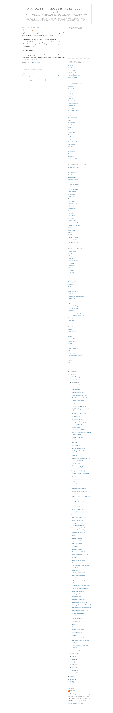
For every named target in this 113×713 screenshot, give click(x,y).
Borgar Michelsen (73, 179)
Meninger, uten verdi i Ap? (78, 488)
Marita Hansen (72, 132)
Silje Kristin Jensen (73, 149)
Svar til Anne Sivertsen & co (79, 395)
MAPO (70, 286)
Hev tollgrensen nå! (76, 632)
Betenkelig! (74, 499)
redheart (70, 146)
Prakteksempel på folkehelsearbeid (81, 607)
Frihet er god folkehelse (78, 509)
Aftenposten (71, 256)
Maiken (70, 127)
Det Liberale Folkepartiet (75, 355)
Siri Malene (71, 151)
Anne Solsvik (71, 182)
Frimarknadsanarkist (73, 237)
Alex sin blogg (72, 86)
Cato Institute (71, 331)
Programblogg (72, 220)
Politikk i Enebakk (73, 170)
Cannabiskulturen (76, 389)
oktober (74, 382)
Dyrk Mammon (72, 235)
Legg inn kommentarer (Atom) (37, 80)
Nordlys (70, 253)
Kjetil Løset (71, 201)
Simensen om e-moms (77, 563)
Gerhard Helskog (72, 203)
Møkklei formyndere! (77, 520)
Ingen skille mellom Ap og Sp (79, 554)
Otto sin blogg (72, 72)
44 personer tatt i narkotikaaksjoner (81, 541)
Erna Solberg (71, 175)
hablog (70, 232)
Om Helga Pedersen (76, 594)
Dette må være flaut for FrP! (79, 406)
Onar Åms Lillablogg (74, 184)
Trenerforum (74, 515)
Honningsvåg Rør (73, 308)
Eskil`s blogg (71, 70)
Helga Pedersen (72, 77)
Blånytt (70, 96)
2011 (71, 372)
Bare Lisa (70, 93)
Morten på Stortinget (73, 75)
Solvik (72, 690)
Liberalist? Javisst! (73, 242)
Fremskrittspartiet (73, 348)
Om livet (73, 635)
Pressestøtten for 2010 (77, 638)
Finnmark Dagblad (73, 260)
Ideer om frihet (72, 339)
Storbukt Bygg (72, 310)
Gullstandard (71, 215)
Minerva (70, 351)
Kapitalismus (71, 187)
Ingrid (69, 113)
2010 (71, 374)
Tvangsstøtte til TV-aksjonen (79, 471)
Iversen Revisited (73, 189)
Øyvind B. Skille (72, 158)
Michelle (70, 137)
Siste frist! (74, 442)
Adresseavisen (72, 251)
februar (74, 670)
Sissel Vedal (71, 230)
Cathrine (70, 98)
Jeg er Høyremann (76, 616)
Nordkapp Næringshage (74, 313)
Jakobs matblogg (72, 117)
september (75, 651)
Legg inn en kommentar (28, 73)
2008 (71, 679)
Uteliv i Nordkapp (73, 306)
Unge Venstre (71, 353)
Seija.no (70, 65)
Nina (69, 139)
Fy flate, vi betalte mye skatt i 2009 (81, 496)
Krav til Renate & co (77, 463)
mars (73, 667)
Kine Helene (71, 122)
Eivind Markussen (73, 103)
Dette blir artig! (75, 445)
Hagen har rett (75, 440)
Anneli (70, 91)
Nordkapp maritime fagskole (76, 315)
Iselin (69, 115)
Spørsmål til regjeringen (78, 599)
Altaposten (71, 263)
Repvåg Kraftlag (72, 298)
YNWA (73, 403)
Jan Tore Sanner (72, 172)
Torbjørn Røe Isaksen (74, 167)
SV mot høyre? (75, 416)
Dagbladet (71, 273)
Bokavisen (71, 258)
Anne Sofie (71, 89)
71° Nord (70, 289)
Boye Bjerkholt (72, 208)
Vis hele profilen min (75, 703)
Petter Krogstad (72, 142)
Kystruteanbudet (76, 506)
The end (73, 476)
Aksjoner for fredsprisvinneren (79, 588)
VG (69, 268)
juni (73, 659)
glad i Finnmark (38, 59)
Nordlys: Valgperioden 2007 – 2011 (56, 10)
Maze (69, 134)
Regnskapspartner (73, 291)
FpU (69, 346)
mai (73, 662)
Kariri (69, 120)
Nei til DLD (74, 546)
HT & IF (70, 303)
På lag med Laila (76, 596)
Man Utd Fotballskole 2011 (79, 414)
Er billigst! (74, 557)
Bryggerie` (71, 293)
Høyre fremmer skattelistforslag (80, 473)
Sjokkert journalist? (76, 538)
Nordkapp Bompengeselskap (76, 296)
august (74, 653)
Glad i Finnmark (76, 621)
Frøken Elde (71, 105)
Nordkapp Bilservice (73, 282)
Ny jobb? (74, 578)
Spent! (73, 535)
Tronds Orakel (72, 177)
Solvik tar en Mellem (77, 419)
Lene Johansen (72, 194)
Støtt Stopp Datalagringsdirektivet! (81, 605)
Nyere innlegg (26, 76)
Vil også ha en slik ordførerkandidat (81, 512)
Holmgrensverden (73, 110)
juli (73, 656)
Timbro (70, 336)
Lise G (70, 125)
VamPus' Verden (72, 240)
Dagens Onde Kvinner (74, 225)
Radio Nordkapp (72, 320)
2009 (71, 676)
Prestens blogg (72, 144)
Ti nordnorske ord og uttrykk (79, 602)
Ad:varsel (70, 227)
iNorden (70, 213)
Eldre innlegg (61, 76)
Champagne (74, 455)
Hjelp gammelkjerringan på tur (79, 422)
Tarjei (69, 154)
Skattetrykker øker (76, 549)
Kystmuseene (71, 284)
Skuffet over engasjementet (78, 517)
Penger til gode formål (77, 591)
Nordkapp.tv (71, 318)
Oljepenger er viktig (77, 618)
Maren (70, 130)
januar (74, 673)
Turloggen (71, 156)
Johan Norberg (72, 206)
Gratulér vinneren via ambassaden (80, 585)
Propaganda (71, 265)
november (75, 379)
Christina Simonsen (73, 101)
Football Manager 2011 (77, 392)
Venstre (70, 343)
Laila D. (70, 68)
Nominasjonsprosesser (77, 400)
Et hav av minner (72, 211)
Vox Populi (71, 218)
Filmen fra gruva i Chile (78, 560)
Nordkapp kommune (73, 301)
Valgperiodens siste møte (78, 532)
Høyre (70, 360)
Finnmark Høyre (72, 358)
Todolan (70, 199)
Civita (69, 334)
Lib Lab (70, 329)
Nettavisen (71, 270)
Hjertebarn (71, 108)
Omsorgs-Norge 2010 (77, 437)
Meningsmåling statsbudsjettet (79, 610)
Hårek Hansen (72, 191)
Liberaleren (71, 363)
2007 (71, 682)
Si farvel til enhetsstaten (78, 448)
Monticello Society (73, 341)
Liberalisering (75, 627)
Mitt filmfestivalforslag (77, 629)
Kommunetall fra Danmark (78, 425)
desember (74, 377)
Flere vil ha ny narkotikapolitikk (80, 398)
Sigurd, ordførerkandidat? (78, 575)
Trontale (73, 624)
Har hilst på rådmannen (77, 613)
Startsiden (43, 76)
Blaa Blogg (71, 196)
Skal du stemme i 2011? (78, 552)
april (73, 664)
